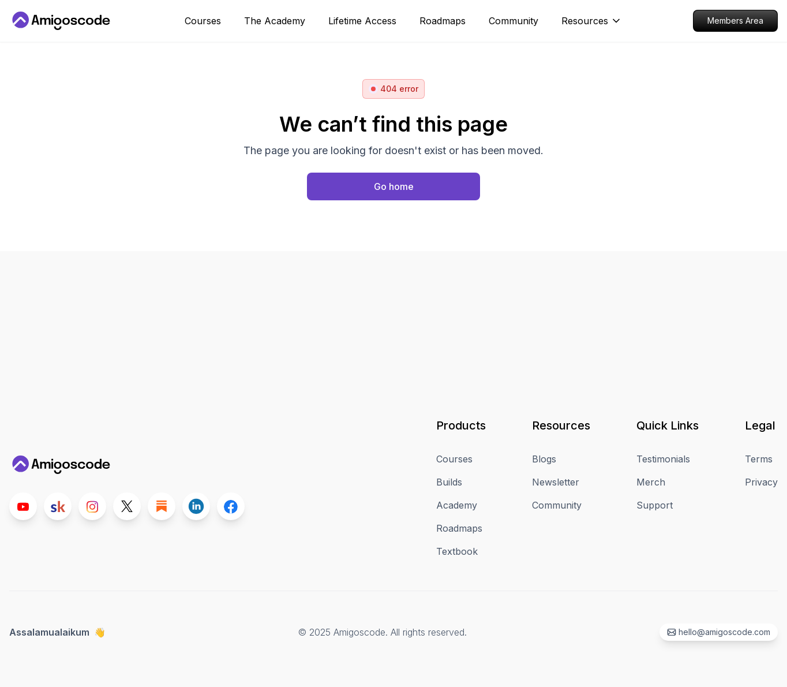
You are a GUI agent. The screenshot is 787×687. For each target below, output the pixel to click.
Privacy (761, 482)
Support (654, 505)
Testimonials (663, 459)
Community (557, 505)
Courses (454, 459)
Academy (456, 505)
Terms (759, 459)
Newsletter (555, 482)
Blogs (544, 459)
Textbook (457, 551)
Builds (449, 482)
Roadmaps (459, 528)
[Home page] (393, 186)
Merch (650, 482)
